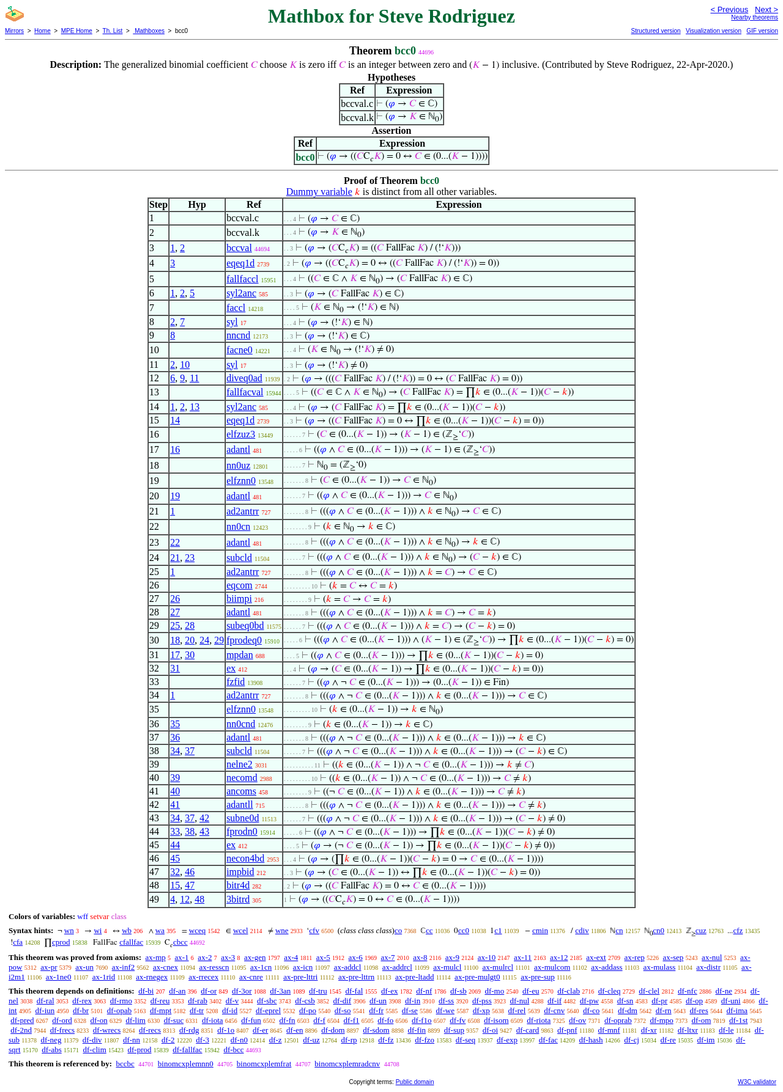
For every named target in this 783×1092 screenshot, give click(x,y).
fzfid (235, 681)
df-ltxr (688, 1030)
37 (190, 751)
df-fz (385, 1039)
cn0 (658, 930)
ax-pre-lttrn (356, 976)
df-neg (50, 1039)
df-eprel (268, 1010)
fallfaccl (242, 279)
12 (185, 899)
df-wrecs (107, 1030)
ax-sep (672, 957)
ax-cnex (165, 967)
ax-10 (487, 957)
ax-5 (323, 957)
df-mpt (160, 1010)
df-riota (539, 1020)
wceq (197, 930)
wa (160, 930)
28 (190, 625)
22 (175, 542)
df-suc (174, 1020)
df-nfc (687, 990)
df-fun (251, 1020)
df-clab (568, 990)
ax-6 (356, 957)
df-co (591, 1010)
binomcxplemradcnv (347, 1063)
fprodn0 (242, 831)
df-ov (577, 1020)
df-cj (631, 1039)
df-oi (490, 1030)
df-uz (311, 1039)
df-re (668, 1039)
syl (232, 322)
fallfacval (244, 392)
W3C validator (757, 1082)
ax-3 (228, 957)
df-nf (424, 990)
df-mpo (661, 1020)
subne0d (242, 818)
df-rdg (189, 1030)
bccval (239, 248)
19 (175, 496)
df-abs (52, 1049)
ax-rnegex (152, 976)
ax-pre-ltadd (414, 976)
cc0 (463, 930)
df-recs (150, 1030)
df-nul (519, 1000)
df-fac (548, 1039)
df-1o (225, 1030)
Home (42, 30)
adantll (239, 804)
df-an (177, 990)
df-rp (349, 1039)
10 (185, 364)
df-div (92, 1039)
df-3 (202, 1039)
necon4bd (245, 858)
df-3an (280, 990)
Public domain (415, 1082)
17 (175, 655)
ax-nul (712, 957)
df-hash (591, 1039)
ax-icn (303, 967)
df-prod (140, 1049)
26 (175, 598)
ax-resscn (214, 967)
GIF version (762, 30)
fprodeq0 (244, 640)
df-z (275, 1039)
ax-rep (634, 957)
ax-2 (205, 957)
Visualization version (713, 30)
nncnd (238, 335)
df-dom (332, 1030)
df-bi (146, 990)
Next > (766, 9)
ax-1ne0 (59, 976)
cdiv (581, 930)
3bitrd (238, 899)
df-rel (517, 1010)
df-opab (119, 1010)
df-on (99, 1020)
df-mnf (609, 1030)
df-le (726, 1030)
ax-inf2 (123, 967)
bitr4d (238, 885)
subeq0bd (245, 625)
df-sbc (267, 1000)
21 (175, 557)
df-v (232, 1000)
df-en (294, 1030)
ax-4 (291, 957)
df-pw (589, 1000)
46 (190, 872)
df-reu (160, 1000)
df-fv (458, 1020)
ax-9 (452, 957)
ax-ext (596, 957)
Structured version (655, 30)
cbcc (180, 942)
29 (219, 640)
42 (204, 818)
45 (175, 858)
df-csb (305, 1000)
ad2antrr (242, 511)
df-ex (389, 990)
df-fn (287, 1020)
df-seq (466, 1039)
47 (190, 885)
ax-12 (559, 957)
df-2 (168, 1039)
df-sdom (376, 1030)
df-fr (376, 1010)
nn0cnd (240, 724)
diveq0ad (244, 378)
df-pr (659, 1000)
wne (282, 930)
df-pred (22, 1020)
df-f (319, 1020)
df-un (378, 1000)
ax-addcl (348, 967)
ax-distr (708, 967)
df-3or (242, 990)
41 (175, 804)
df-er (260, 1030)
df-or (209, 990)
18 (175, 640)
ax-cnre (251, 976)
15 (175, 885)
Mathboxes (149, 30)
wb (127, 930)
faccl (235, 307)
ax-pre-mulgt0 (477, 976)
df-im (706, 1039)
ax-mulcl (447, 967)
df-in (412, 1000)
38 (190, 831)
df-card (528, 1030)
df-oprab (618, 1020)
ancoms (241, 791)
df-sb (458, 990)
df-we (445, 1010)
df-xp (481, 1010)
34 (175, 751)
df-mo (494, 990)
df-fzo (424, 1039)
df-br (81, 1010)
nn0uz (238, 465)
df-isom (496, 1020)
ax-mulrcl (498, 967)
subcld (239, 557)
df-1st (738, 1020)
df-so (343, 1010)
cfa (18, 942)
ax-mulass (660, 967)
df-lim (135, 1020)
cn (619, 930)
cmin (540, 930)
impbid (240, 872)
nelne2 (239, 764)
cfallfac (131, 942)
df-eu (530, 990)
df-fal (354, 990)
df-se (410, 1010)
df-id (229, 1010)
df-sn (625, 1000)
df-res (698, 1010)
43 (204, 831)
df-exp (507, 1039)
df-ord (62, 1020)
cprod (61, 942)
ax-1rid (104, 976)
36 (175, 737)
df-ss (446, 1000)
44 (175, 845)
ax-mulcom (552, 967)
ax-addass (606, 967)
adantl (238, 449)
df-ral (45, 1000)
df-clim (94, 1049)
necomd (242, 777)
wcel (240, 930)
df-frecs (62, 1030)
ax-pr (48, 967)
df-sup (454, 1030)
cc (429, 930)
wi (98, 930)
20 (190, 640)
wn (69, 930)
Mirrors (14, 30)
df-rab (197, 1000)
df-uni (731, 1000)
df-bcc (233, 1049)
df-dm (627, 1010)
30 (190, 655)
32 (175, 872)
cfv (314, 930)
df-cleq (609, 990)
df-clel (649, 990)
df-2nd (21, 1030)
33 (175, 831)
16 (175, 449)
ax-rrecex (203, 976)
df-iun (44, 1010)
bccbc (125, 1063)
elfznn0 (241, 480)
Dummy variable (319, 191)
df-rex (82, 1000)
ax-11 (523, 957)
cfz (738, 930)
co (398, 930)
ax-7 (387, 957)
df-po (307, 1010)
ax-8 (420, 957)
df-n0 (239, 1039)
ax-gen (254, 957)
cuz (701, 930)
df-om (701, 1020)
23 (190, 557)
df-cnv (554, 1010)
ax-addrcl (397, 967)
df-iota (212, 1020)
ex (231, 668)
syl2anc (241, 293)
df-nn (131, 1039)
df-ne (723, 990)
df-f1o (422, 1020)
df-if (554, 1000)
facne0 (239, 350)
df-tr (197, 1010)
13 (194, 406)
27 (175, 612)
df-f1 (352, 1020)
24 (204, 640)
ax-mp (156, 957)
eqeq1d (240, 263)
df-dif (342, 1000)
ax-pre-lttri (300, 976)
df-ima (737, 1010)
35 (175, 724)
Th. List (113, 30)
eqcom (239, 585)
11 (194, 378)
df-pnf (567, 1030)
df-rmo (121, 1000)
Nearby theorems (754, 17)
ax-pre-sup (538, 976)
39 (175, 777)
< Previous (729, 9)
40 (175, 791)
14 (175, 420)
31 (175, 668)
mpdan (239, 655)
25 (175, 625)
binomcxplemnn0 (185, 1063)
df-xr (649, 1030)
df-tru (318, 990)
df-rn (664, 1010)
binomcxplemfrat (264, 1063)
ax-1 (182, 957)
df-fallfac (187, 1049)
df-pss (482, 1000)
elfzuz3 (240, 434)
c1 (498, 930)
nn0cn (238, 526)
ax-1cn (261, 967)
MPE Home (76, 30)
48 (199, 899)
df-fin (416, 1030)
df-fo (385, 1020)
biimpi (239, 598)
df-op (694, 1000)
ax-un (84, 967)
